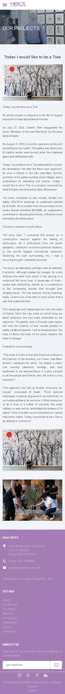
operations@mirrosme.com (24, 567)
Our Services (10, 604)
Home (6, 600)
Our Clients (9, 609)
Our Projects (10, 618)
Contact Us (9, 631)
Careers (7, 627)
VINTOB (33, 690)
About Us (8, 613)
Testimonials (10, 622)
